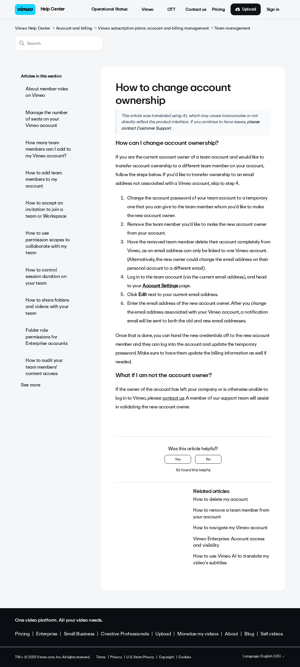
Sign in (273, 10)
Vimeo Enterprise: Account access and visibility (229, 542)
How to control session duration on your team (45, 276)
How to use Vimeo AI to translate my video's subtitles (231, 559)
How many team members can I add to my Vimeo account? (48, 149)
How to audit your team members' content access (44, 366)
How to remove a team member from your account (231, 513)
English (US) (272, 656)
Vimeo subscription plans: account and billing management (153, 28)
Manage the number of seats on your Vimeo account (46, 119)
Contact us (195, 10)
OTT (168, 10)
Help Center (52, 9)
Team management (232, 28)
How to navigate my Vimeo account (230, 528)
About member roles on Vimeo (46, 92)
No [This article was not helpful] (208, 459)
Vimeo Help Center (32, 28)
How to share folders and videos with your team (47, 306)
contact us (173, 398)
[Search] (59, 43)
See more (30, 385)
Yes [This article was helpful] (178, 459)
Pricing (218, 10)
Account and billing (74, 28)
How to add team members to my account (43, 179)
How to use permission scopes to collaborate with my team (47, 243)
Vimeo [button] (144, 10)
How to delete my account (220, 499)
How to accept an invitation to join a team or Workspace (46, 209)
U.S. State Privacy (140, 657)
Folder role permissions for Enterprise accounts (46, 336)
